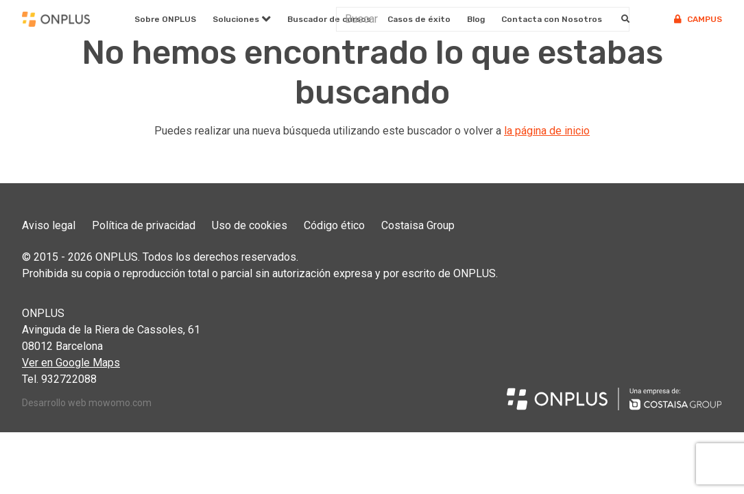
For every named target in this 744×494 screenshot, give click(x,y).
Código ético (334, 225)
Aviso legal (48, 225)
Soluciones (236, 19)
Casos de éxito (419, 19)
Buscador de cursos (329, 19)
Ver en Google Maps (71, 362)
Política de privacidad (143, 225)
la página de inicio (547, 130)
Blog (476, 19)
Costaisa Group (418, 225)
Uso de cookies (249, 225)
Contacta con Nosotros (551, 19)
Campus (698, 19)
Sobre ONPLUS (165, 19)
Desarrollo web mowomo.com (87, 402)
